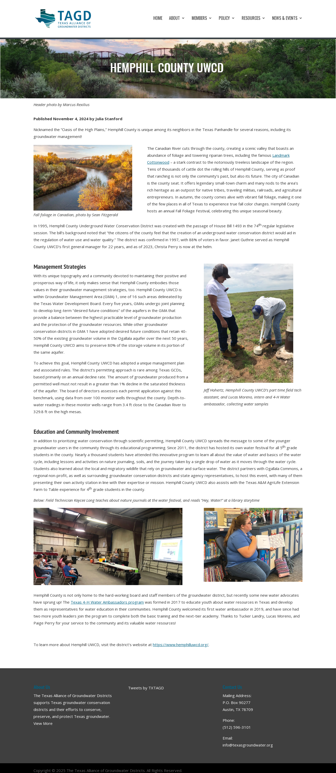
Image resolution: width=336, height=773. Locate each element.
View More (43, 723)
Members (199, 18)
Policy (224, 18)
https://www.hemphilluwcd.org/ (180, 644)
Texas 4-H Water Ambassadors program (107, 602)
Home (157, 18)
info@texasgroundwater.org (248, 745)
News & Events (284, 18)
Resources (251, 18)
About (174, 18)
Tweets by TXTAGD (146, 687)
